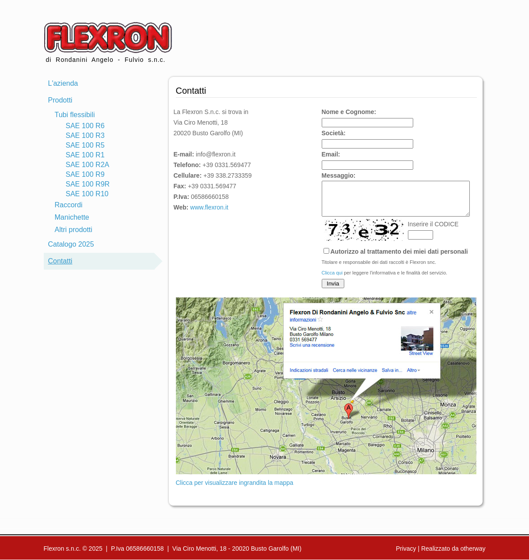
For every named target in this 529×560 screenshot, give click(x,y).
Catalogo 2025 (71, 244)
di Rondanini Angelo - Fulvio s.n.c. (108, 42)
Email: (331, 154)
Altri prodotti (73, 229)
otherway (473, 548)
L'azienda (63, 83)
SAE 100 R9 (85, 174)
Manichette (72, 217)
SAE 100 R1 (85, 155)
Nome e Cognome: (349, 111)
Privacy (406, 548)
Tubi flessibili (75, 114)
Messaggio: (339, 175)
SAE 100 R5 (85, 145)
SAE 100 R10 (87, 194)
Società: (334, 133)
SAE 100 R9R (88, 184)
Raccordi (69, 205)
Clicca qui (332, 279)
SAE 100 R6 (85, 126)
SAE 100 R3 (85, 135)
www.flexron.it (209, 207)
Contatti (60, 261)
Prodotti (60, 100)
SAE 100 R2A (88, 164)
